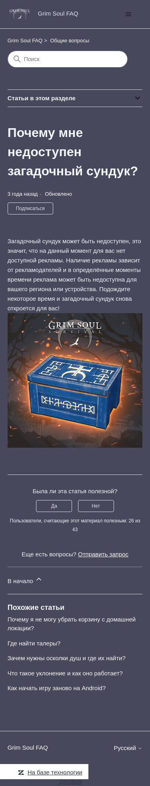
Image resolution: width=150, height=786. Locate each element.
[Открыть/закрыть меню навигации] (128, 14)
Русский (128, 747)
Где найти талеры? (34, 643)
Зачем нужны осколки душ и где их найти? (67, 658)
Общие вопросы (69, 41)
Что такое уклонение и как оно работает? (65, 673)
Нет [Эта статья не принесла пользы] (96, 506)
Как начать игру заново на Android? (57, 688)
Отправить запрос (103, 554)
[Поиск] (67, 59)
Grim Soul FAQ (25, 41)
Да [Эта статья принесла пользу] (54, 506)
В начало (25, 579)
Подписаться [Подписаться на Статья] (30, 208)
